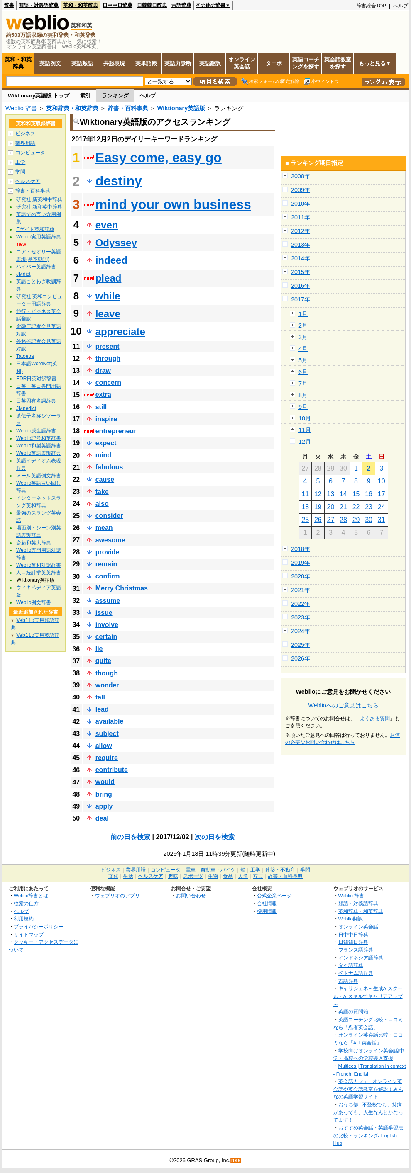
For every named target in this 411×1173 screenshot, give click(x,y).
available (109, 721)
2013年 (300, 244)
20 (331, 506)
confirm (107, 576)
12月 (304, 441)
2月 (303, 325)
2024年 (300, 631)
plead (108, 278)
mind (103, 455)
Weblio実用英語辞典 (38, 237)
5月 (303, 360)
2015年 (300, 272)
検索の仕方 (26, 903)
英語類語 (82, 63)
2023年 (300, 617)
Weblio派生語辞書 (36, 431)
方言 (258, 876)
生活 (128, 876)
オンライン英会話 (241, 63)
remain (106, 564)
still (101, 406)
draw (103, 370)
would (105, 781)
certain (106, 636)
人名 (243, 876)
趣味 (173, 876)
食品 (228, 876)
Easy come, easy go (158, 157)
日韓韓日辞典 (152, 5)
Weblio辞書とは (31, 895)
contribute (111, 769)
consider (109, 515)
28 (343, 519)
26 (318, 519)
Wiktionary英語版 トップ (38, 95)
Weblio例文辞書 (33, 602)
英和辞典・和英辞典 (72, 108)
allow (103, 745)
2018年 (300, 549)
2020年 (300, 576)
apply (104, 806)
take (102, 491)
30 (368, 519)
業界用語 (25, 143)
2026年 (300, 658)
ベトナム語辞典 (355, 973)
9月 (303, 406)
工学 (20, 162)
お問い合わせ (191, 895)
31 (381, 519)
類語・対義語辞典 (39, 5)
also (102, 503)
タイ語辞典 (350, 965)
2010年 (300, 203)
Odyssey (116, 242)
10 (381, 481)
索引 (85, 95)
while (107, 295)
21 (343, 506)
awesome (110, 540)
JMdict (23, 274)
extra (103, 394)
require (106, 757)
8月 (303, 395)
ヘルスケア (27, 181)
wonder (107, 685)
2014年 (300, 258)
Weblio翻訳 (350, 918)
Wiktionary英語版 (181, 108)
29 (356, 519)
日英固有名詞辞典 (36, 401)
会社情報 (267, 903)
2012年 (300, 231)
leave (107, 313)
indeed (111, 260)
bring (103, 794)
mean (104, 527)
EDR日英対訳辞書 (36, 378)
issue (104, 612)
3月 (303, 337)
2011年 (300, 217)
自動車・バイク (218, 869)
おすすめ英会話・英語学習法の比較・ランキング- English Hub (368, 1135)
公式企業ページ (274, 895)
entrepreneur (116, 431)
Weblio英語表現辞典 (38, 453)
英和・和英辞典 (80, 5)
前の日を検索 (130, 836)
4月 (303, 348)
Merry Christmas (121, 588)
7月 (303, 383)
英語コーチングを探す (305, 63)
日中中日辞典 (117, 5)
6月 (303, 372)
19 (318, 506)
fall (100, 697)
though (106, 673)
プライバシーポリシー (39, 926)
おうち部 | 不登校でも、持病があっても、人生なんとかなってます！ (368, 1112)
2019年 (300, 562)
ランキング (115, 95)
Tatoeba (25, 356)
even (106, 225)
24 (381, 506)
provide (107, 552)
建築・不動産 (280, 869)
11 (305, 494)
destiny (118, 180)
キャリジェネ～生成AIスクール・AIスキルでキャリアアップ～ (368, 996)
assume (107, 600)
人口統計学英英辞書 (38, 573)
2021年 (300, 590)
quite (103, 660)
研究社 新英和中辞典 (39, 199)
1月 (303, 314)
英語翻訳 (210, 63)
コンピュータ (30, 152)
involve (106, 624)
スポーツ (193, 876)
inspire (106, 419)
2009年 (300, 190)
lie (99, 648)
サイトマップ (29, 934)
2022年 (300, 603)
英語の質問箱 (353, 1011)
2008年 (300, 176)
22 (356, 506)
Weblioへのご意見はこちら (343, 705)
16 (368, 494)
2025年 (300, 644)
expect (106, 443)
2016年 (300, 285)
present (107, 346)
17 (381, 494)
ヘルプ (400, 6)
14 (343, 494)
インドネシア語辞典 (360, 957)
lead (102, 709)
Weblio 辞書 (21, 108)
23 (368, 506)
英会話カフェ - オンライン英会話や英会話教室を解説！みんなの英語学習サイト (368, 1088)
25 (305, 519)
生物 (213, 876)
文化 (113, 876)
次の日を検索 (215, 836)
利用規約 (24, 918)
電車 (191, 869)
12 (318, 494)
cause (104, 479)
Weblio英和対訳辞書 (38, 565)
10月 (304, 418)
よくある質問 (375, 718)
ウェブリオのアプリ (117, 895)
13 (331, 494)
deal (102, 818)
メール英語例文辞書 (38, 475)
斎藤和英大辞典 (33, 543)
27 (331, 519)
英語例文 (50, 63)
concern (108, 382)
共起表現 (114, 63)
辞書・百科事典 (128, 108)
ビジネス (25, 133)
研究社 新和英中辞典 (39, 207)
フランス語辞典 (355, 949)
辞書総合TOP (371, 6)
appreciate (120, 331)
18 (305, 506)
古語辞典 (181, 5)
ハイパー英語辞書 (36, 267)
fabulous (109, 467)
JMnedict (26, 408)
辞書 (9, 5)
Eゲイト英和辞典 (35, 229)
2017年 (300, 299)
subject (107, 733)
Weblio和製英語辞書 (38, 446)
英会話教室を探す (337, 63)
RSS (236, 1160)
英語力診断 (177, 63)
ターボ (274, 63)
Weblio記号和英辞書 (38, 438)
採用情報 (267, 911)
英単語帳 (146, 63)
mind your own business (173, 204)
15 (356, 494)
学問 (20, 172)
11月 (304, 430)
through (107, 358)
